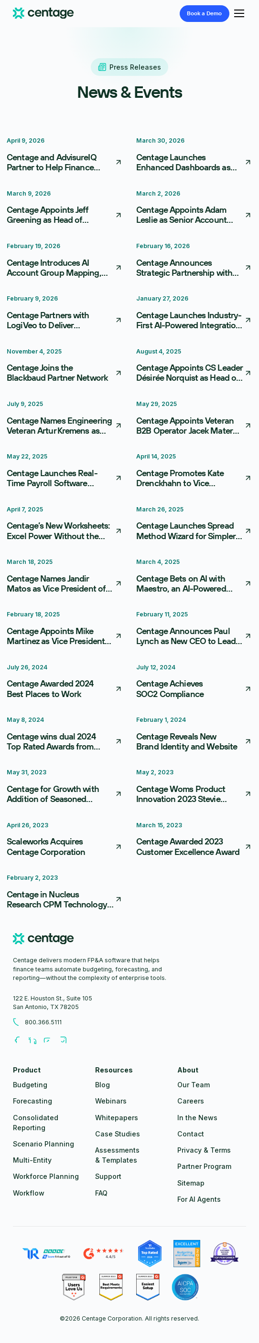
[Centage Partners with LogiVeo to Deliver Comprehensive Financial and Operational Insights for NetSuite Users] (65, 313)
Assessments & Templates (117, 1155)
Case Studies (117, 1134)
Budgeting (30, 1085)
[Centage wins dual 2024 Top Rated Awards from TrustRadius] (65, 735)
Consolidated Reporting (35, 1123)
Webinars (111, 1101)
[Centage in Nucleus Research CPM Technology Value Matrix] (65, 893)
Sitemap (191, 1183)
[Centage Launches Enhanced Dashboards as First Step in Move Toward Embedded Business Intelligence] (194, 156)
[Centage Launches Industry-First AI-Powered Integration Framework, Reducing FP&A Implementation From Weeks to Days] (194, 313)
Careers (190, 1101)
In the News (197, 1118)
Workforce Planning (46, 1176)
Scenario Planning (43, 1144)
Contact (190, 1134)
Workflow (28, 1193)
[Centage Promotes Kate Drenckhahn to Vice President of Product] (194, 471)
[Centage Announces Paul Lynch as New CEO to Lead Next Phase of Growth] (194, 629)
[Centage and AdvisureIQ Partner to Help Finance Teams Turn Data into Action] (65, 156)
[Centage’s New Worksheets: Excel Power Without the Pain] (65, 524)
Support (108, 1176)
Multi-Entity (32, 1160)
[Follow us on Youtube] (51, 1040)
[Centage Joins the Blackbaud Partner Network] (65, 366)
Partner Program (204, 1166)
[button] (237, 13)
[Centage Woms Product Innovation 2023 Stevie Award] (194, 787)
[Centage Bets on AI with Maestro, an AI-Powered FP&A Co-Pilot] (194, 577)
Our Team (193, 1085)
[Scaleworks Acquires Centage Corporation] (65, 840)
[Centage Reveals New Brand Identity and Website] (194, 735)
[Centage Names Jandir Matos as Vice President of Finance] (65, 577)
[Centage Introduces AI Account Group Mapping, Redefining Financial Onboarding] (65, 261)
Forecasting (32, 1101)
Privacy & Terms (204, 1150)
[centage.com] (43, 940)
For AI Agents (199, 1199)
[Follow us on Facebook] (20, 1040)
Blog (102, 1085)
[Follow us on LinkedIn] (35, 1040)
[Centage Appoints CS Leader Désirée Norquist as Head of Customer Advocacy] (194, 366)
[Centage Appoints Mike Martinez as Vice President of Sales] (65, 629)
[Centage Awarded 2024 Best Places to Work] (65, 682)
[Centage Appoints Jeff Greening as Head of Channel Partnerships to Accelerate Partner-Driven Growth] (65, 209)
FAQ (101, 1193)
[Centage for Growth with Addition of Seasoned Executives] (65, 787)
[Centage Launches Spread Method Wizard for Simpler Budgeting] (194, 524)
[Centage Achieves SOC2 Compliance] (194, 682)
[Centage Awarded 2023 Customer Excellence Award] (194, 840)
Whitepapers (116, 1118)
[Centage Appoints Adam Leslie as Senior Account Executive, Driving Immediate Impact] (194, 209)
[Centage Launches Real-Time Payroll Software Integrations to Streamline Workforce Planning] (65, 471)
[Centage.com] (43, 13)
